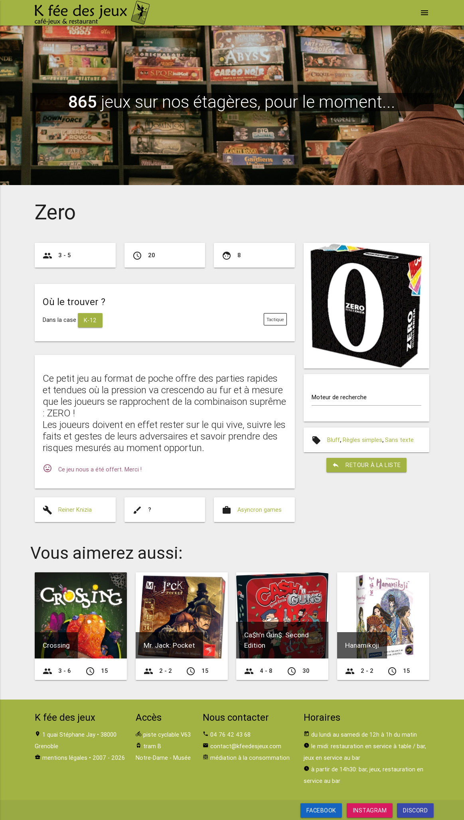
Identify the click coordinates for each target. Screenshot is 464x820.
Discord (415, 810)
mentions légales (64, 757)
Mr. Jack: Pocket (169, 645)
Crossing (56, 645)
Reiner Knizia (75, 509)
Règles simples (362, 440)
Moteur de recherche (339, 397)
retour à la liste (366, 465)
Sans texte (399, 440)
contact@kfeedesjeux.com (245, 746)
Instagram (369, 810)
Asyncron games (259, 509)
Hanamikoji (362, 645)
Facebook (321, 810)
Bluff (333, 440)
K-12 (90, 320)
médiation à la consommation (250, 757)
